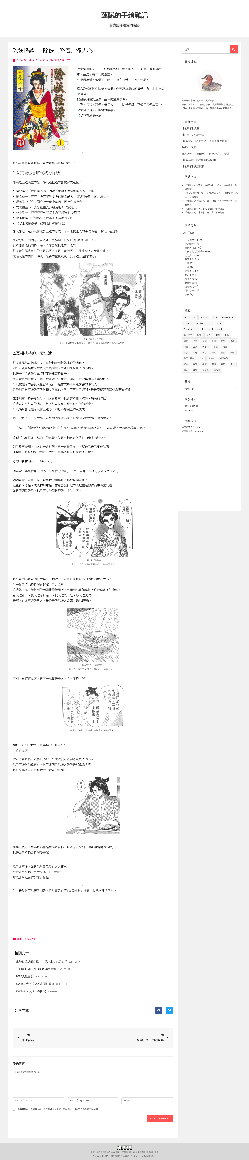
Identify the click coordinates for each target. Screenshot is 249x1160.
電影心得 (189, 290)
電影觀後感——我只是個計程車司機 (215, 200)
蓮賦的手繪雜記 (124, 15)
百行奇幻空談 (191, 405)
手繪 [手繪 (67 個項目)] (232, 340)
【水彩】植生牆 (205, 212)
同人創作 (189, 243)
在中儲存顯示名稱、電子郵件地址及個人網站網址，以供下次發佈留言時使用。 (59, 1109)
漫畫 (26, 938)
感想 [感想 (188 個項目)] (223, 340)
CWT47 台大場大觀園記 (31, 991)
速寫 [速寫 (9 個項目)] (195, 364)
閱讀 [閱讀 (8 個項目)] (214, 364)
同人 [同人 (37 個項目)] (209, 335)
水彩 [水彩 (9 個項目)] (216, 346)
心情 (187, 263)
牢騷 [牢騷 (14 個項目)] (186, 352)
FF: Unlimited (191, 239)
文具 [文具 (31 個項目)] (195, 346)
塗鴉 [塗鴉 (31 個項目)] (186, 340)
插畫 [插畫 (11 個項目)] (186, 346)
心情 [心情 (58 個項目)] (214, 340)
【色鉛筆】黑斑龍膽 (193, 166)
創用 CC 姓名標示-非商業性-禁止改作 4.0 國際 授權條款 (128, 1152)
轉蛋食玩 (189, 282)
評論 (33, 938)
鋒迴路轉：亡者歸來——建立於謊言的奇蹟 (205, 153)
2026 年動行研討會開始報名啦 (199, 160)
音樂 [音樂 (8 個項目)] (195, 370)
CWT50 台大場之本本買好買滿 (35, 984)
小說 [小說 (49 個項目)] (195, 340)
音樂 (187, 294)
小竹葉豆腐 (20, 750)
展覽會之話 (190, 259)
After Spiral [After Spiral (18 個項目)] (190, 317)
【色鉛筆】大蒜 (190, 128)
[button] (158, 1010)
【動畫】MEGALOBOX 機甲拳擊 (36, 969)
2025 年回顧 (189, 147)
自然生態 (189, 275)
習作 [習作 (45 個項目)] (232, 352)
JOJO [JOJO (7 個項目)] (219, 323)
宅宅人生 (189, 255)
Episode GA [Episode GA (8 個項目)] (228, 317)
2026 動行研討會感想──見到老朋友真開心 (205, 141)
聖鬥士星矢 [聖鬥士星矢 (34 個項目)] (189, 358)
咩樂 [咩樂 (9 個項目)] (218, 335)
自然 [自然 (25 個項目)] (201, 358)
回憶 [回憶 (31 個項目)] (227, 335)
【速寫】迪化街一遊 (193, 134)
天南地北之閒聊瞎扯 (195, 251)
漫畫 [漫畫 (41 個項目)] (225, 346)
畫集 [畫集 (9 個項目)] (214, 352)
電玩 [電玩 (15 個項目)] (186, 370)
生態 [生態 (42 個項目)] (195, 352)
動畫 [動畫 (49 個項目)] (199, 335)
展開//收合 (188, 232)
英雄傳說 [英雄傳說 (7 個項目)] (224, 358)
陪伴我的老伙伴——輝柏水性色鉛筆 (215, 185)
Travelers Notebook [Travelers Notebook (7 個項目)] (212, 329)
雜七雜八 (189, 286)
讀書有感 (189, 278)
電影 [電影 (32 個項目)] (232, 364)
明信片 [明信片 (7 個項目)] (205, 346)
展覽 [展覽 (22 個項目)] (204, 340)
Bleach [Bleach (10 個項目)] (204, 317)
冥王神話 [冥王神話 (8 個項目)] (188, 335)
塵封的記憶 (190, 247)
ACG (42, 60)
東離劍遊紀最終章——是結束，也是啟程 (41, 961)
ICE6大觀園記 (24, 976)
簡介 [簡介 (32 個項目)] (223, 352)
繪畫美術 (189, 271)
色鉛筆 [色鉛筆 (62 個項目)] (212, 358)
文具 (187, 267)
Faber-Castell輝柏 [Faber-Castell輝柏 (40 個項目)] (193, 323)
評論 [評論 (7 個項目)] (186, 364)
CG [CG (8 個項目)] (215, 317)
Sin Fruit (189, 410)
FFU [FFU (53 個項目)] (210, 323)
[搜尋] (234, 49)
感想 (19, 938)
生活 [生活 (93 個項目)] (204, 352)
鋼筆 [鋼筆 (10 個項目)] (204, 364)
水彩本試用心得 (205, 208)
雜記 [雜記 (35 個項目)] (223, 364)
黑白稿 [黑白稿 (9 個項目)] (217, 370)
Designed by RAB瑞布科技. (143, 1156)
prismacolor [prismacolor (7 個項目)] (190, 329)
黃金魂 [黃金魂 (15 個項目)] (205, 370)
